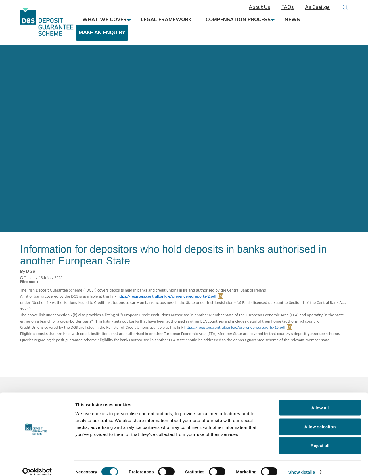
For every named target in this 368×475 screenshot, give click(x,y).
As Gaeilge (317, 7)
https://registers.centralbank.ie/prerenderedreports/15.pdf (234, 327)
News (292, 19)
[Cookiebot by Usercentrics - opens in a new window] (37, 463)
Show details (301, 463)
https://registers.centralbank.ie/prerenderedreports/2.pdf (166, 296)
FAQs (287, 7)
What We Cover (104, 19)
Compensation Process (238, 19)
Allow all (320, 399)
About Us (259, 7)
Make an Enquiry (102, 32)
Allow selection (320, 418)
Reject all (319, 437)
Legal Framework (166, 19)
